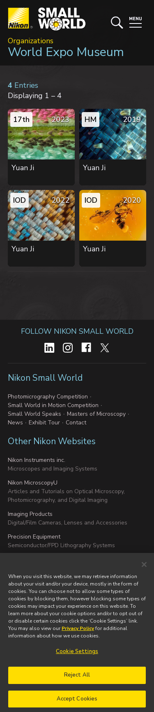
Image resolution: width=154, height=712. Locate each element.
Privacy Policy (78, 631)
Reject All (77, 677)
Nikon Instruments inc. (36, 460)
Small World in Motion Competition (53, 405)
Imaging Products (30, 514)
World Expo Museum (66, 52)
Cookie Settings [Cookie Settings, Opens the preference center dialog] (77, 654)
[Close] (144, 567)
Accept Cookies (77, 701)
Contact (76, 422)
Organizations (30, 41)
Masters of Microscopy (96, 414)
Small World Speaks (34, 414)
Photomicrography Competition (48, 396)
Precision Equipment (34, 537)
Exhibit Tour (44, 422)
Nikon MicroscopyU (32, 483)
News (15, 422)
